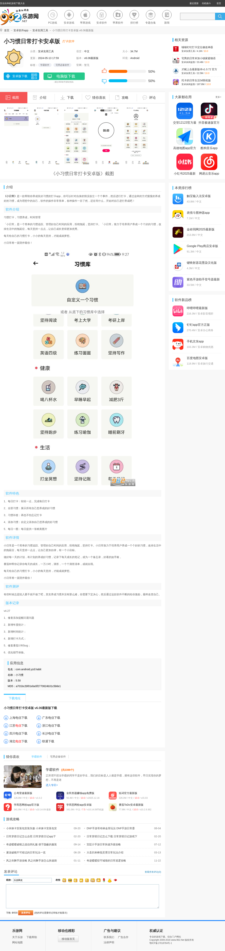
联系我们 (109, 937)
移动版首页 (68, 938)
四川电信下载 (18, 733)
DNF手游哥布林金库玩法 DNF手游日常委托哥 (109, 828)
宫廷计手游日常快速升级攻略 (102, 844)
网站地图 (17, 942)
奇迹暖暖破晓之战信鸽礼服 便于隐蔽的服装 (30, 844)
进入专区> (52, 785)
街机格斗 (206, 3)
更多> (218, 97)
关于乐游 (17, 937)
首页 (219, 3)
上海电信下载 (18, 717)
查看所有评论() (153, 872)
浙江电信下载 (51, 725)
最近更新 (194, 3)
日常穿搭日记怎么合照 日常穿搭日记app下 (30, 836)
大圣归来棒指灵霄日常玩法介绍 (103, 852)
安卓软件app (21, 30)
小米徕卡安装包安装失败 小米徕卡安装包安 (30, 828)
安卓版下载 (16, 76)
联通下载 (48, 741)
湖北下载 (18, 741)
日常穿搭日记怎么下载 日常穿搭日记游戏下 (110, 836)
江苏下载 (18, 725)
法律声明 (109, 942)
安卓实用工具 (40, 30)
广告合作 (123, 937)
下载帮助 (31, 937)
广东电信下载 (51, 717)
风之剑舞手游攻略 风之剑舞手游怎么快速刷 (30, 860)
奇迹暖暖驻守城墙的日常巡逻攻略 (105, 860)
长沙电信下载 (51, 733)
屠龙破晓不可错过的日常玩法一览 (25, 852)
